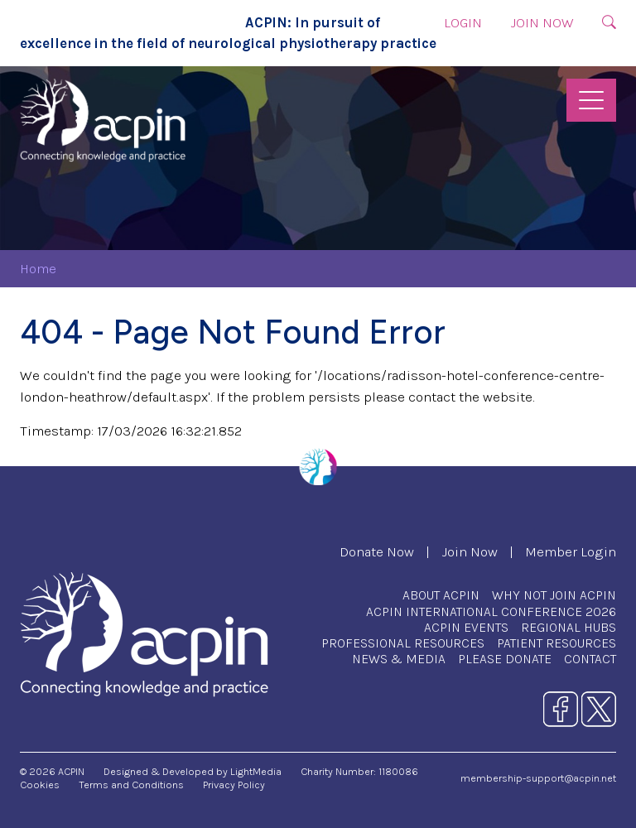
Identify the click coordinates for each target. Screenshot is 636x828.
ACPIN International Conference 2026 (491, 611)
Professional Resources (402, 643)
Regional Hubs (568, 627)
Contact (590, 659)
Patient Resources (556, 643)
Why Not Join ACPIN (554, 595)
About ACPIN (440, 595)
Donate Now (377, 552)
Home (38, 269)
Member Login (570, 552)
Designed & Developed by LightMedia (193, 771)
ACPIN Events (466, 627)
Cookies (40, 784)
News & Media (399, 659)
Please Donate (505, 659)
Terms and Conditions (131, 784)
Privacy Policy (234, 784)
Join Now (542, 23)
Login (463, 23)
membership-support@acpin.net (538, 778)
